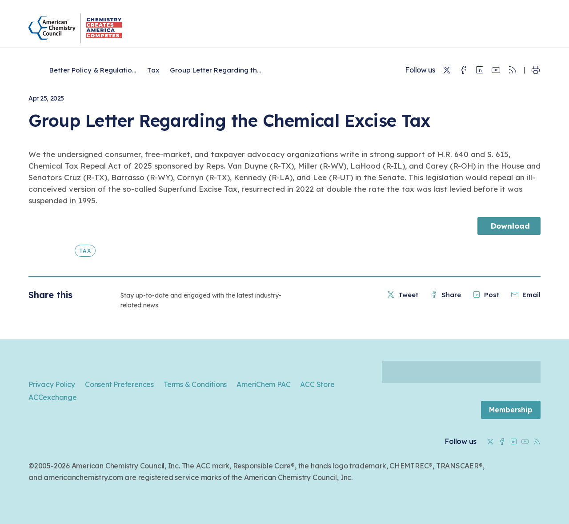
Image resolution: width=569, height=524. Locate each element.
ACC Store (317, 384)
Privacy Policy (51, 384)
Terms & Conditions (195, 384)
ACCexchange (52, 397)
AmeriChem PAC (263, 384)
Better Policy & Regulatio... (92, 70)
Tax (153, 70)
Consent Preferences (119, 384)
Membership (511, 409)
